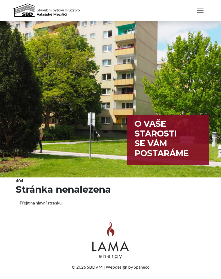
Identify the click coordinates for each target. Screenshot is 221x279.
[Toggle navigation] (200, 10)
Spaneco (142, 266)
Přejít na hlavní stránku (41, 202)
